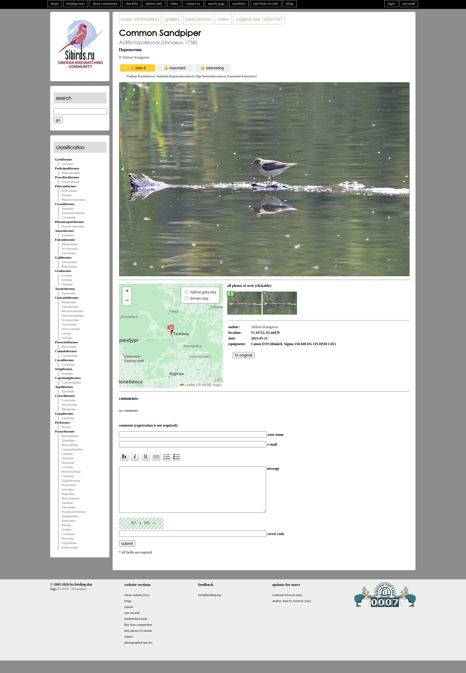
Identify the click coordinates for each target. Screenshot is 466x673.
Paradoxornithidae (74, 511)
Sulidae (66, 195)
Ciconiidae (69, 217)
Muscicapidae (71, 498)
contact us (193, 3)
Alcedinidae (69, 404)
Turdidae (67, 502)
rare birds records (265, 3)
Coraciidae (69, 400)
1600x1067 (259, 19)
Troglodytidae (71, 480)
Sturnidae (68, 462)
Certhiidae (68, 534)
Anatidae (67, 235)
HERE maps (211, 385)
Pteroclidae (69, 346)
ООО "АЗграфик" (74, 598)
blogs (290, 3)
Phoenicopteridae (73, 226)
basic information (140, 19)
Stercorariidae (71, 329)
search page (216, 3)
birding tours (76, 3)
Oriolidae (68, 458)
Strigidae (67, 373)
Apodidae (68, 391)
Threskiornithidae (73, 213)
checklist (131, 3)
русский (409, 3)
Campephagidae (72, 449)
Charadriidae (70, 306)
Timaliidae (68, 507)
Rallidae (67, 280)
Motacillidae (70, 444)
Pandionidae (70, 244)
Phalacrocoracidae (74, 199)
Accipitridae (70, 248)
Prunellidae (69, 485)
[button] (171, 330)
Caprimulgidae (71, 382)
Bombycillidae (71, 471)
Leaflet (187, 385)
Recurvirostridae (72, 311)
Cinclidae (68, 476)
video (174, 3)
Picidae (66, 427)
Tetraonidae (69, 262)
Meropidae (69, 409)
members (238, 3)
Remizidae (68, 520)
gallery (172, 19)
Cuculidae (68, 364)
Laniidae (67, 453)
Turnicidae (68, 293)
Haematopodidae (73, 315)
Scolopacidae (70, 320)
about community (104, 3)
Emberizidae (70, 547)
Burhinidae (69, 302)
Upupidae (68, 418)
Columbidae (70, 355)
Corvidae (67, 467)
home (55, 3)
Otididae (67, 284)
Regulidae (68, 494)
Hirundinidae (70, 436)
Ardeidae (67, 208)
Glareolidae (69, 324)
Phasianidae (69, 266)
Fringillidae (69, 543)
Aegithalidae (70, 516)
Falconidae (69, 253)
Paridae (66, 525)
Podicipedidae (71, 172)
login (391, 3)
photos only (154, 3)
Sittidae (67, 529)
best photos (198, 19)
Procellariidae (71, 181)
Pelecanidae (69, 190)
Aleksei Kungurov (136, 57)
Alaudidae (68, 440)
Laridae (67, 333)
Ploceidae (68, 538)
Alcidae (67, 337)
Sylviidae (68, 489)
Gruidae (67, 275)
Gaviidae (67, 164)
